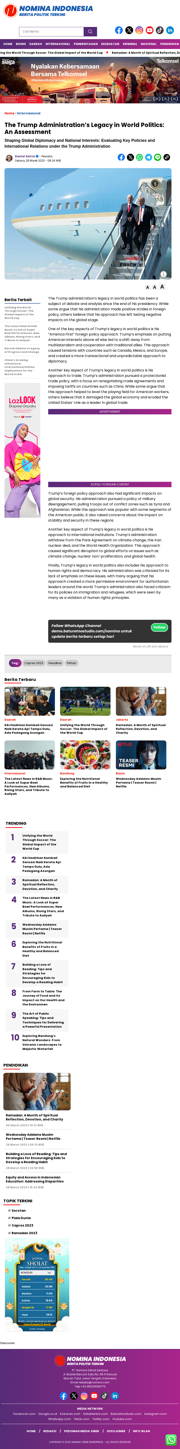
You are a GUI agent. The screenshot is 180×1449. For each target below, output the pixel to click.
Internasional (58, 44)
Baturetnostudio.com (126, 1414)
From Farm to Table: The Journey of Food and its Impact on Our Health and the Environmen (43, 998)
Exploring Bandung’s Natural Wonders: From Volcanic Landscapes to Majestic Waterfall (42, 1042)
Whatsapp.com (59, 1419)
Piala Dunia (21, 1218)
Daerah (35, 44)
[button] (147, 287)
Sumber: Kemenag (37, 1329)
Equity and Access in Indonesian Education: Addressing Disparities (35, 1179)
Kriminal (130, 44)
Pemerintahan (86, 44)
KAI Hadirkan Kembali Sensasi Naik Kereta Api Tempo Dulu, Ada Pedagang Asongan (41, 864)
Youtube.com (122, 1419)
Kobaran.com (70, 1414)
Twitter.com (100, 1419)
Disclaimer (116, 1431)
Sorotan (19, 1211)
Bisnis (21, 44)
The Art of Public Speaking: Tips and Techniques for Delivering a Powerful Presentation (43, 1020)
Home (7, 44)
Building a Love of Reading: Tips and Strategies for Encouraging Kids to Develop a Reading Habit (42, 973)
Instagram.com (155, 1414)
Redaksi (49, 1431)
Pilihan (71, 663)
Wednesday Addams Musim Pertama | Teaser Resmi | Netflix (42, 929)
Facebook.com (24, 1414)
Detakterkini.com (95, 1414)
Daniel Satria (25, 156)
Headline (55, 663)
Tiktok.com (81, 1419)
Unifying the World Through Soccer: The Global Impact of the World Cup (39, 842)
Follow (159, 627)
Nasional (149, 44)
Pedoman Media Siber (81, 1431)
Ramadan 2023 (24, 1233)
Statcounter (7, 1343)
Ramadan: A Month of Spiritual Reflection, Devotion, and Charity (40, 884)
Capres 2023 (33, 663)
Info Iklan (141, 1431)
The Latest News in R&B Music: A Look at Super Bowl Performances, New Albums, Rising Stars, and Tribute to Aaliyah (43, 907)
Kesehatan (110, 44)
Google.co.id (47, 1414)
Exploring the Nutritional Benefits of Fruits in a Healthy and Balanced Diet (42, 949)
